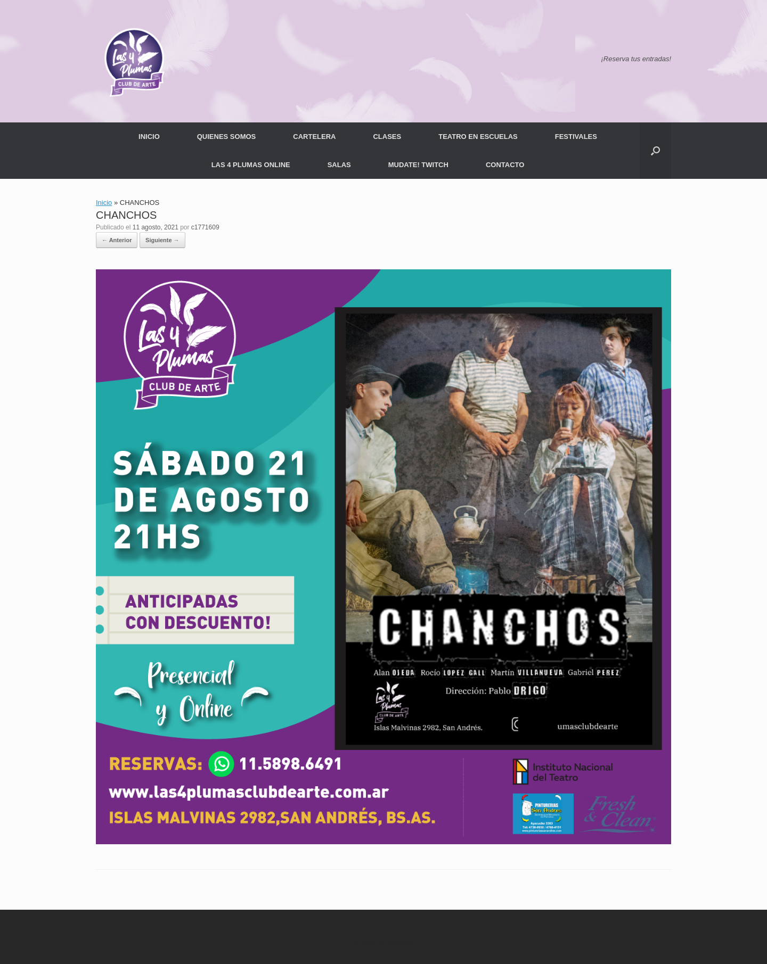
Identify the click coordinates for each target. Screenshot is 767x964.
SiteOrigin (400, 943)
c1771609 (205, 227)
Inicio (104, 203)
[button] (655, 150)
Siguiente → (162, 240)
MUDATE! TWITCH (418, 165)
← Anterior (117, 240)
